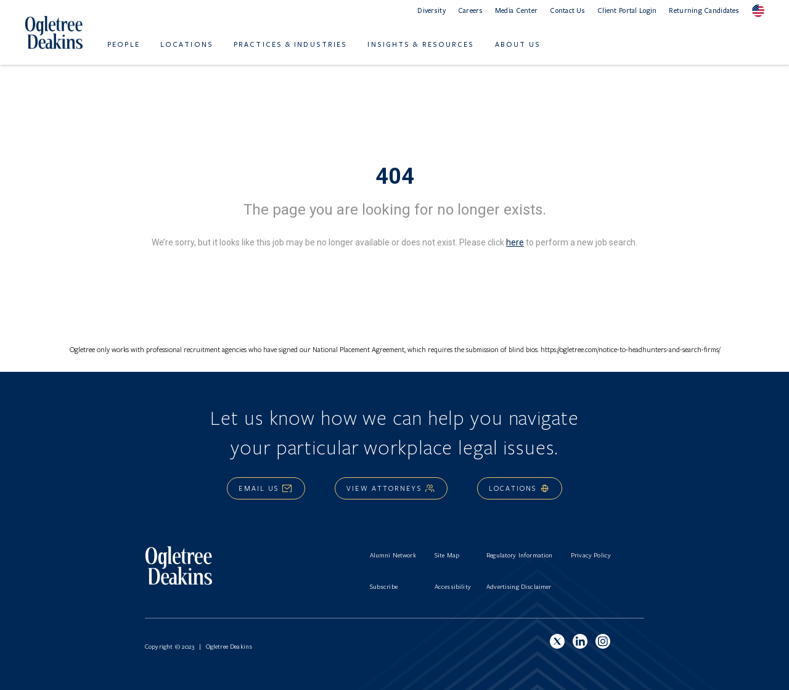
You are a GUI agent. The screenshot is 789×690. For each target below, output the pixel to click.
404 (394, 176)
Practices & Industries (290, 44)
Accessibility (453, 586)
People (123, 44)
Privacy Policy (591, 555)
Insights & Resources (420, 44)
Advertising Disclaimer (519, 586)
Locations (186, 44)
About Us (518, 44)
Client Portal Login (626, 10)
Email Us (266, 488)
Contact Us (567, 10)
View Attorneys (390, 488)
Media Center (516, 10)
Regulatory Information (519, 555)
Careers (470, 10)
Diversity (431, 10)
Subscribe (384, 586)
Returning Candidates (704, 10)
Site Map (447, 555)
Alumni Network (393, 555)
